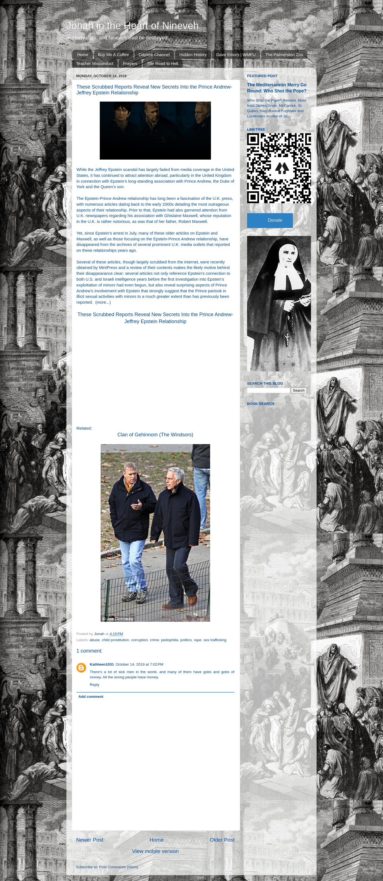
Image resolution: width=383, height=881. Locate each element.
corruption (139, 640)
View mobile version (155, 851)
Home (82, 54)
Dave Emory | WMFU (235, 54)
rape (198, 640)
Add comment (90, 696)
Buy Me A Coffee (113, 54)
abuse (94, 640)
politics (186, 640)
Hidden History (193, 54)
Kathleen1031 (102, 664)
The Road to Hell (162, 63)
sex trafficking (214, 640)
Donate (275, 220)
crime (154, 640)
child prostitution (115, 640)
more (101, 302)
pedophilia (169, 640)
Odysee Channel (154, 54)
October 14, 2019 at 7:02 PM (139, 664)
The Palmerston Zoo (284, 54)
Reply (95, 685)
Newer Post (89, 840)
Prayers (130, 63)
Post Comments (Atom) (118, 867)
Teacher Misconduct (94, 63)
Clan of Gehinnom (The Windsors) (155, 434)
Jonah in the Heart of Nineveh (132, 25)
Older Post (222, 840)
